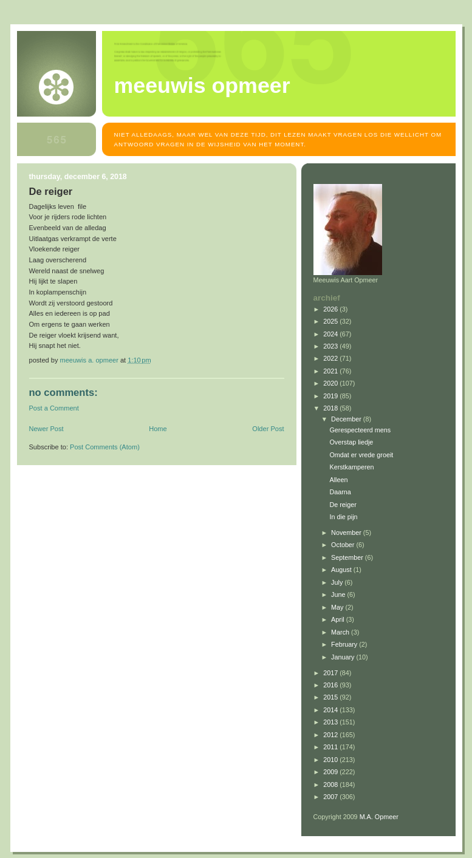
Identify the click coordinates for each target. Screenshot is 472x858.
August (342, 569)
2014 (331, 709)
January (343, 657)
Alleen (338, 479)
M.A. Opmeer (379, 816)
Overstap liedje (351, 442)
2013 (331, 722)
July (337, 582)
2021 (331, 371)
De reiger (342, 504)
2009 (331, 771)
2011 (331, 747)
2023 (331, 346)
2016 (331, 685)
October (343, 544)
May (338, 607)
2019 (331, 396)
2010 (331, 759)
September (348, 557)
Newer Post (46, 428)
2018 (331, 408)
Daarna (340, 491)
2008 (331, 784)
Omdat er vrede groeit (361, 454)
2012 (331, 734)
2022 (331, 358)
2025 (331, 321)
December (347, 419)
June (339, 594)
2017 (331, 672)
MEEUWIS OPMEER (202, 85)
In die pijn (343, 516)
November (347, 532)
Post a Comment (54, 408)
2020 (331, 383)
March (341, 632)
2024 (331, 334)
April (338, 619)
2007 (331, 796)
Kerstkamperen (351, 467)
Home (157, 428)
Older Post (268, 428)
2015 (331, 697)
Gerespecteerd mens (360, 430)
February (345, 644)
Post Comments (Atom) (105, 447)
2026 (331, 309)
